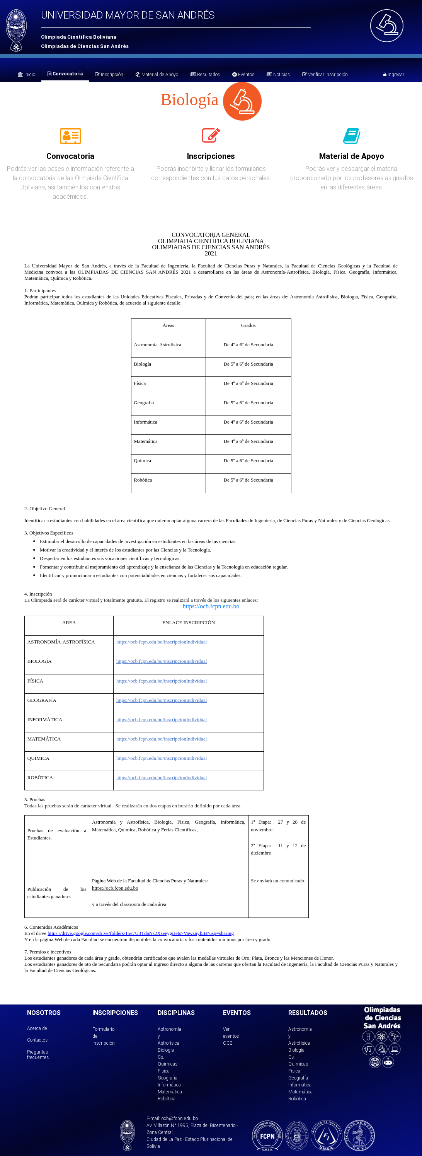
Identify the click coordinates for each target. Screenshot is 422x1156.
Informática (169, 1085)
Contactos (37, 1040)
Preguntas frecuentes (38, 1054)
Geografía (167, 1078)
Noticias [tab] (278, 74)
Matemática (170, 1092)
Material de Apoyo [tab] (157, 74)
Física (164, 1071)
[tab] (70, 140)
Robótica (166, 1099)
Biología (166, 1050)
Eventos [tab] (243, 74)
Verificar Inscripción (325, 74)
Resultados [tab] (205, 74)
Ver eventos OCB (231, 1036)
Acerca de (37, 1028)
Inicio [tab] (26, 74)
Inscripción (109, 74)
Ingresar (393, 74)
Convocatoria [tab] (65, 74)
